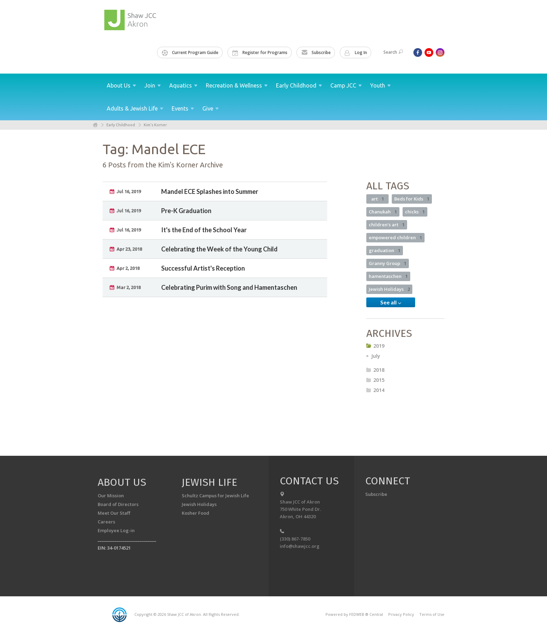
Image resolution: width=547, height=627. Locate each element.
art (377, 199)
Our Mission (111, 495)
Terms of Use (431, 614)
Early (299, 85)
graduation (384, 250)
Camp (346, 85)
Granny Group (387, 263)
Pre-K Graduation (186, 210)
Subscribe (316, 53)
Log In (356, 53)
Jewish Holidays (389, 289)
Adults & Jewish (135, 108)
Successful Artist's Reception (203, 268)
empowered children (395, 237)
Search (393, 52)
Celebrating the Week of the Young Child (219, 249)
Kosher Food (195, 513)
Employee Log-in (116, 530)
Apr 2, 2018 (128, 268)
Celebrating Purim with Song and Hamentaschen (229, 287)
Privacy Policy (401, 614)
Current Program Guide (190, 53)
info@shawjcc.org (300, 546)
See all (390, 302)
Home (95, 125)
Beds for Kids (411, 199)
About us (122, 482)
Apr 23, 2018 (129, 249)
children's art (387, 224)
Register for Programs (259, 53)
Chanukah (383, 212)
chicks (415, 212)
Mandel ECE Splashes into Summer (209, 191)
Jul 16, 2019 (129, 191)
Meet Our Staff (114, 513)
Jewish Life (209, 482)
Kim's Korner (155, 125)
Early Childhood (120, 125)
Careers (106, 522)
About (121, 85)
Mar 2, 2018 (129, 287)
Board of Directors (118, 504)
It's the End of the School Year (204, 230)
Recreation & (237, 85)
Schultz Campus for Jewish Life (215, 495)
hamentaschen (388, 276)
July (375, 356)
